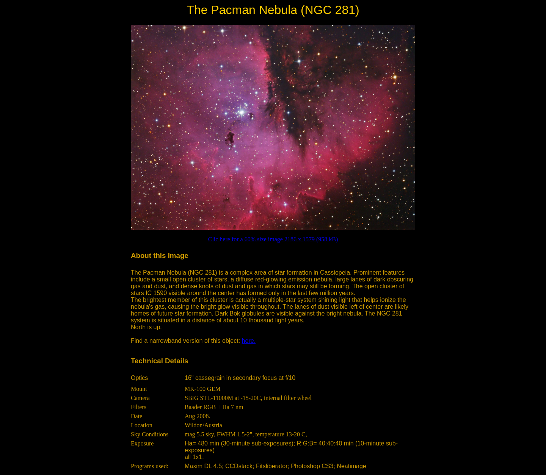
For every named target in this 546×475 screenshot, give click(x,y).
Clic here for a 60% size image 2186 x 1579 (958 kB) (273, 239)
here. (249, 341)
